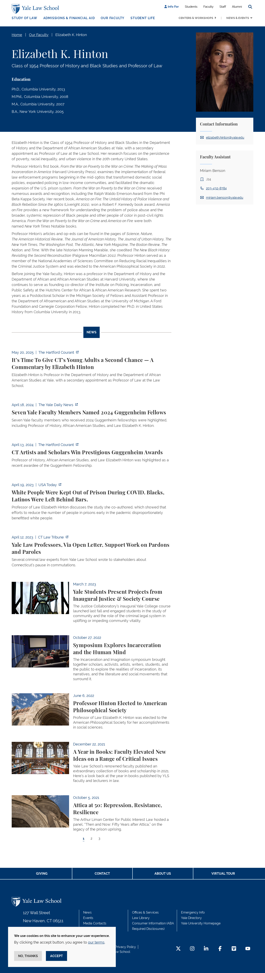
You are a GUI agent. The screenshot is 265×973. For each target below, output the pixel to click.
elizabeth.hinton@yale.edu (225, 137)
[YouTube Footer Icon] (247, 949)
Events (88, 918)
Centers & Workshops (196, 18)
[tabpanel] (91, 599)
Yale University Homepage (200, 923)
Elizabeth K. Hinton (71, 35)
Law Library (141, 918)
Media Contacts (94, 923)
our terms (96, 942)
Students (191, 6)
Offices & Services (145, 912)
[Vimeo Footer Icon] (233, 949)
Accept (56, 956)
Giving (42, 873)
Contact (102, 873)
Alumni (237, 6)
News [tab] (91, 332)
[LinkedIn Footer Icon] (206, 949)
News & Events (237, 18)
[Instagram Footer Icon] (192, 949)
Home (17, 35)
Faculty (208, 6)
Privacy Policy (125, 947)
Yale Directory (191, 918)
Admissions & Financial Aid (69, 18)
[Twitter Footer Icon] (178, 949)
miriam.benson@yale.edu (224, 198)
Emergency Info (193, 912)
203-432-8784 (216, 188)
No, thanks (28, 956)
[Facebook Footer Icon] (220, 949)
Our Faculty (112, 18)
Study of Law (24, 18)
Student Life (142, 18)
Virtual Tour (223, 873)
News (87, 912)
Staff (222, 6)
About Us (162, 873)
